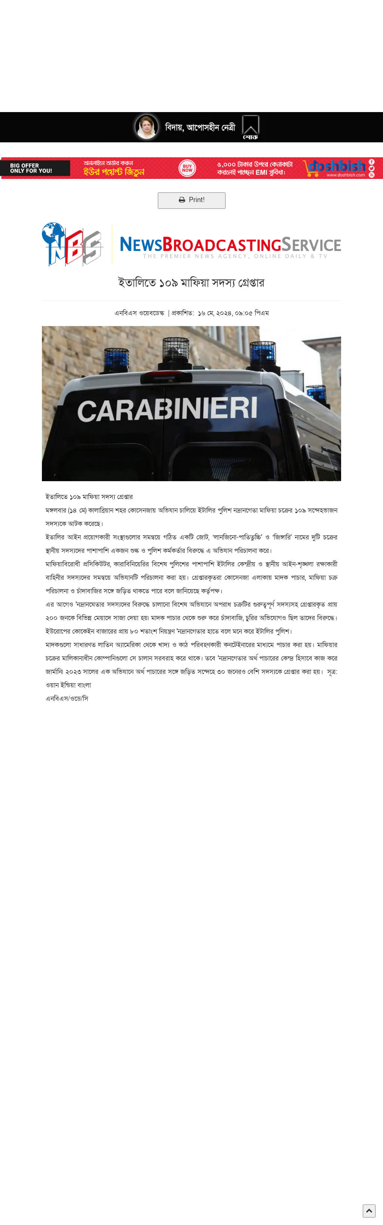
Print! (192, 200)
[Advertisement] (191, 52)
